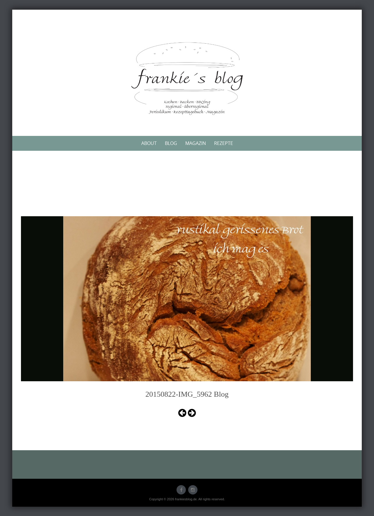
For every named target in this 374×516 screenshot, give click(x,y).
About (149, 143)
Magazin (195, 143)
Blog (171, 143)
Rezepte (223, 143)
